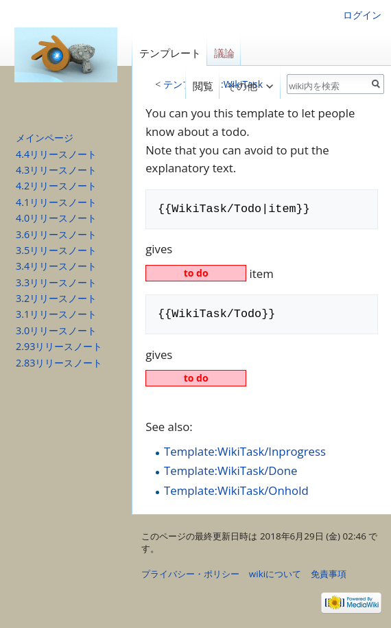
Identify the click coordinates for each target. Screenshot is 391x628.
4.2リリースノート (56, 185)
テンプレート (170, 53)
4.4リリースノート (56, 154)
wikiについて (275, 574)
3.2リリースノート (56, 298)
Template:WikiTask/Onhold (236, 490)
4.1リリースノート (56, 202)
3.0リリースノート (56, 330)
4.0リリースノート (56, 217)
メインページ (44, 137)
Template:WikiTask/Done (230, 470)
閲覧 (199, 86)
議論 (224, 53)
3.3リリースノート (56, 282)
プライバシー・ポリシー (190, 574)
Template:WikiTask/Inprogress (245, 451)
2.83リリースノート (59, 362)
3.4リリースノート (56, 265)
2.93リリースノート (59, 346)
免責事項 (328, 574)
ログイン (362, 14)
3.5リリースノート (56, 250)
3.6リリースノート (56, 234)
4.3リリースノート (56, 169)
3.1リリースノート (56, 314)
